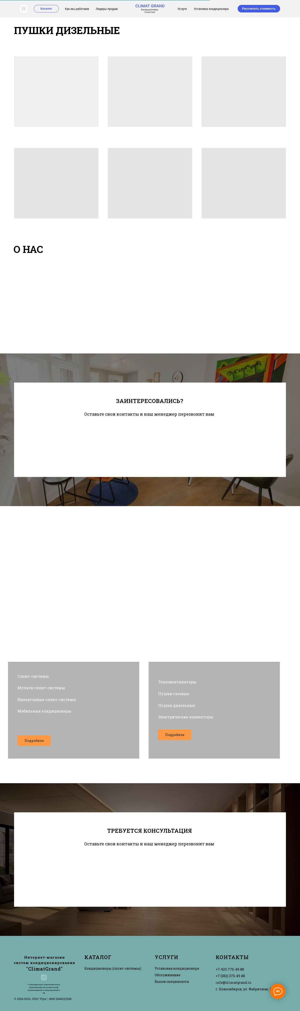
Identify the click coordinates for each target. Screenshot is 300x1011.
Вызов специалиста (172, 981)
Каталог (46, 8)
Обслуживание (167, 975)
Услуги (182, 9)
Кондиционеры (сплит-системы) (112, 968)
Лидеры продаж (107, 9)
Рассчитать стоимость (259, 8)
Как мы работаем (77, 9)
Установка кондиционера (211, 9)
